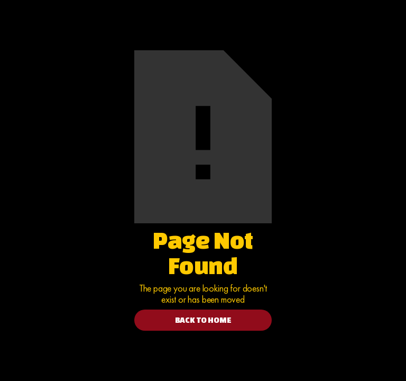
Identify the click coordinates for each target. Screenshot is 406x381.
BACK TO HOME (203, 319)
